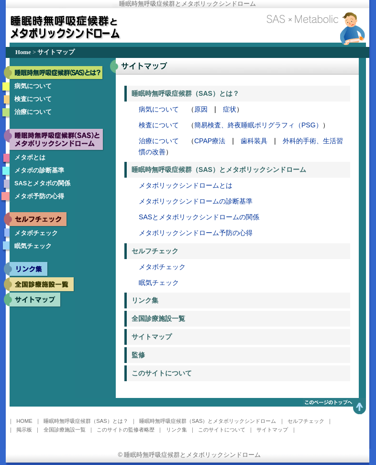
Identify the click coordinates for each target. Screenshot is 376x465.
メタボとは (29, 157)
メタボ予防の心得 (39, 196)
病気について (33, 86)
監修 (138, 355)
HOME (24, 421)
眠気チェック (33, 246)
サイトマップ (152, 336)
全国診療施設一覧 (158, 318)
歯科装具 (254, 141)
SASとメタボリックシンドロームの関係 (199, 217)
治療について (33, 111)
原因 (201, 109)
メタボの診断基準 (39, 170)
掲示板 (24, 429)
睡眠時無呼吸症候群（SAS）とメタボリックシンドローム (219, 169)
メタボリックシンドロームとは (185, 185)
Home (23, 52)
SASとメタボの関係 (42, 183)
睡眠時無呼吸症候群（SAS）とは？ (185, 93)
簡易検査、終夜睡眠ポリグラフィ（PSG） (258, 125)
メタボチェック (36, 233)
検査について (33, 98)
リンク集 (145, 300)
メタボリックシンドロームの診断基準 (196, 201)
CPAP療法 (209, 141)
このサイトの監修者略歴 (126, 429)
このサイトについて (162, 373)
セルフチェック (155, 251)
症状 (229, 109)
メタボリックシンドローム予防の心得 (196, 233)
